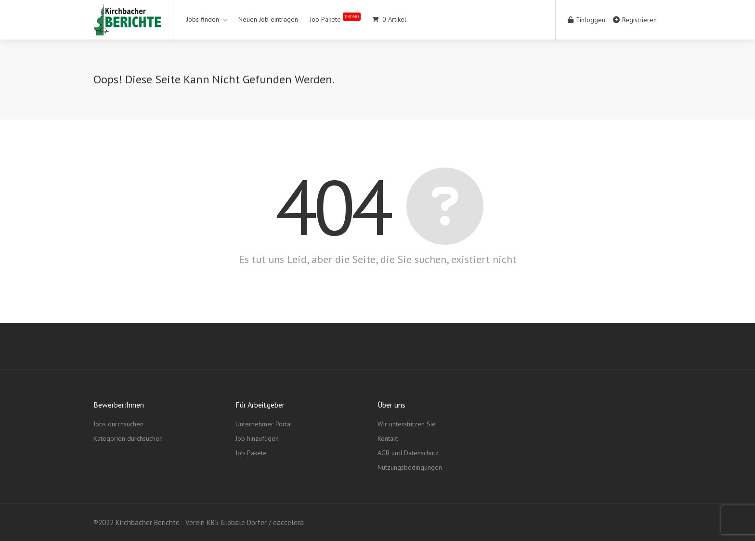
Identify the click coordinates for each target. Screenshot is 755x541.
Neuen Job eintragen (268, 19)
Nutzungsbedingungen (410, 467)
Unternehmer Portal (263, 424)
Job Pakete (335, 17)
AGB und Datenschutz (408, 453)
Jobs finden (202, 19)
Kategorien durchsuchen (128, 438)
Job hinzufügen (257, 438)
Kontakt (388, 438)
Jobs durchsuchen (118, 424)
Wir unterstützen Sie (407, 424)
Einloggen (586, 19)
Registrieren (635, 19)
